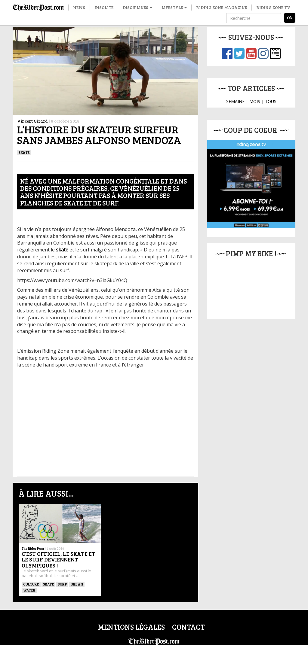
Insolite (103, 7)
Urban (77, 584)
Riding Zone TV (273, 7)
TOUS (270, 101)
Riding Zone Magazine (221, 7)
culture (31, 584)
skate (62, 249)
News (79, 7)
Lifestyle (174, 7)
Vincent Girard (32, 121)
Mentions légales (131, 627)
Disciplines (137, 7)
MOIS (254, 101)
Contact (188, 627)
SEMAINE (235, 101)
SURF (62, 584)
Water (29, 590)
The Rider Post (33, 548)
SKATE (24, 152)
